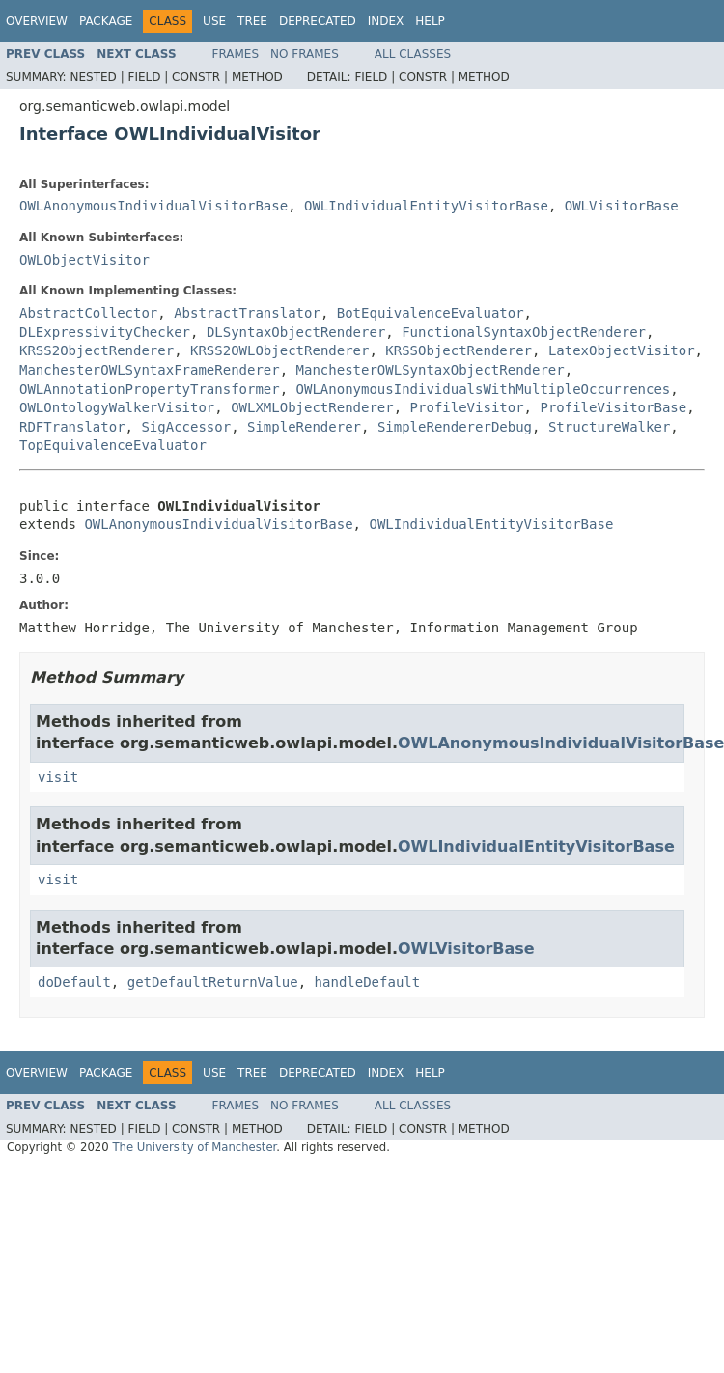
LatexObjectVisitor (621, 350)
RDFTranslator (72, 426)
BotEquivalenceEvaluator (430, 313)
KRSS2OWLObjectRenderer (279, 350)
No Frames (304, 54)
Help (430, 21)
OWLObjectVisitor (84, 259)
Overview (37, 21)
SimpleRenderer (304, 426)
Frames (236, 54)
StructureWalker (609, 426)
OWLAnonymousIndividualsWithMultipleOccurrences (483, 389)
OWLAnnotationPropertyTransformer (149, 389)
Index (386, 21)
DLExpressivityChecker (104, 332)
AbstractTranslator (247, 313)
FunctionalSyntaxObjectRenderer (524, 332)
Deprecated (317, 21)
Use (214, 21)
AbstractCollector (88, 313)
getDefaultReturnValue (212, 982)
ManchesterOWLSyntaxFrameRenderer (149, 370)
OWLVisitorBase (622, 205)
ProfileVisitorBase (613, 407)
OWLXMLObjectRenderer (312, 407)
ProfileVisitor (467, 407)
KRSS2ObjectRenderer (96, 350)
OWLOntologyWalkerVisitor (116, 407)
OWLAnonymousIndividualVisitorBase (153, 205)
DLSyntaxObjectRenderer (296, 332)
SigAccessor (186, 426)
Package (105, 21)
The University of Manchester (194, 1147)
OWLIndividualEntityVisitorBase (426, 205)
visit (58, 777)
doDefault (74, 982)
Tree (252, 21)
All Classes (413, 54)
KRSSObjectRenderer (458, 350)
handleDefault (368, 982)
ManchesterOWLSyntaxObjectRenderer (430, 370)
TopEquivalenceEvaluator (113, 445)
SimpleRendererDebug (454, 426)
